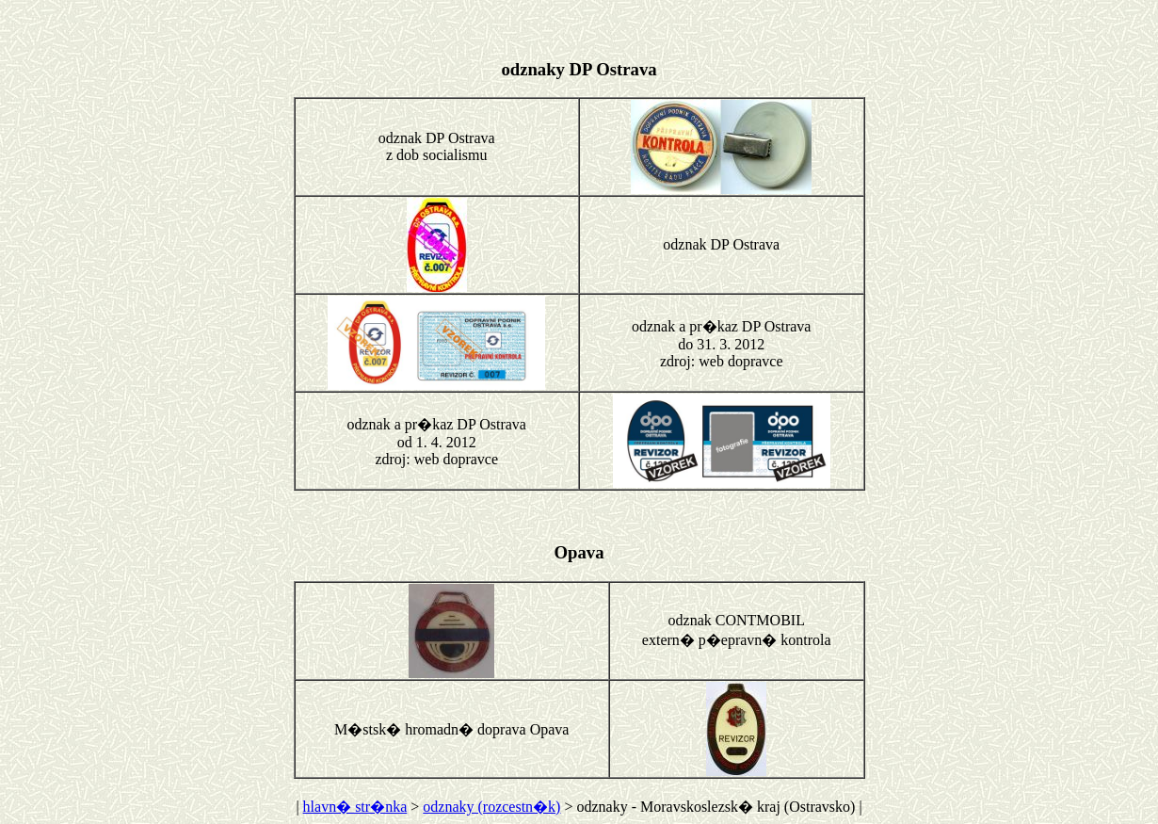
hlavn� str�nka (355, 807)
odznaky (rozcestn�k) (491, 807)
